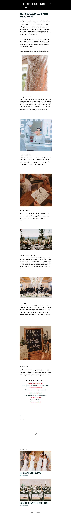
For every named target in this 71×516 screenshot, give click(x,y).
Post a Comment (25, 475)
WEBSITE (25, 7)
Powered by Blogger (35, 512)
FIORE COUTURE (34, 4)
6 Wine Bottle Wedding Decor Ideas (34, 503)
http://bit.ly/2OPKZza (35, 399)
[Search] (50, 3)
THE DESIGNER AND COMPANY (30, 473)
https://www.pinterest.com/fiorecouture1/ (35, 395)
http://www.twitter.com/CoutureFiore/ (35, 390)
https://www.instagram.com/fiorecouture (35, 385)
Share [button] (20, 415)
